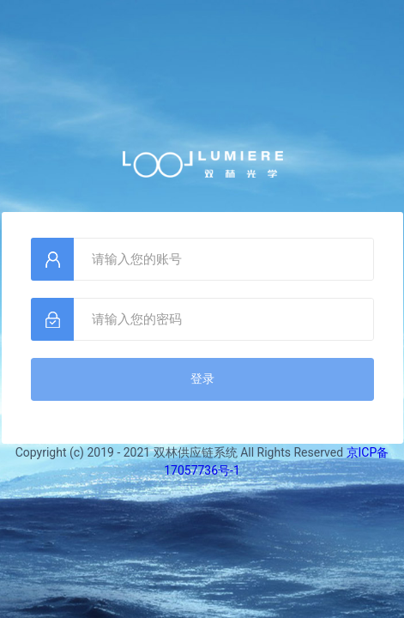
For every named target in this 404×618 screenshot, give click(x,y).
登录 (202, 378)
